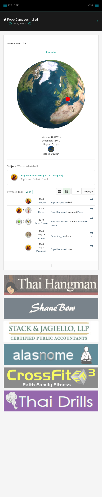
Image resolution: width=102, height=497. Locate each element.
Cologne (41, 202)
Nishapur (41, 238)
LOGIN (90, 5)
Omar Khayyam (58, 236)
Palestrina (51, 52)
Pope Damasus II (59, 212)
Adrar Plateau (41, 223)
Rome (41, 212)
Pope (80, 212)
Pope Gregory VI (59, 202)
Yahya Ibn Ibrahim (59, 221)
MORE (28, 192)
